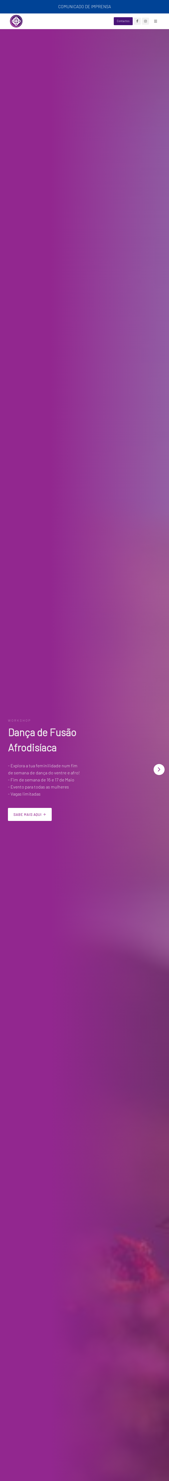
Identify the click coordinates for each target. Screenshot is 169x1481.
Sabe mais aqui (29, 814)
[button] (159, 769)
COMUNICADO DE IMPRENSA (84, 6)
